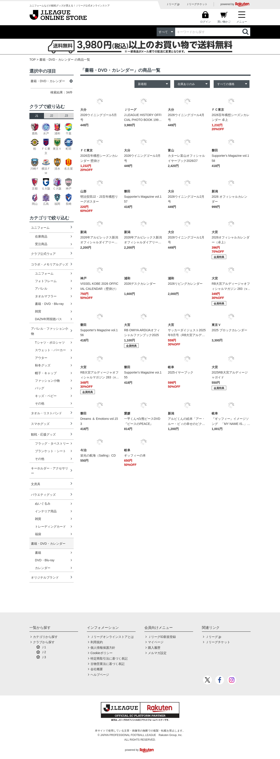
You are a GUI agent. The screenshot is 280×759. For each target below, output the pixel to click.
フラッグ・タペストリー (52, 443)
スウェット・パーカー (50, 350)
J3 (66, 115)
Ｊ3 (43, 657)
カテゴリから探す (45, 637)
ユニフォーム (40, 227)
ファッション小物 (47, 380)
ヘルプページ (99, 674)
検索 (246, 32)
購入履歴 (154, 647)
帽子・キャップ (46, 373)
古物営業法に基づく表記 (107, 664)
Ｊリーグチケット (196, 4)
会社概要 (96, 669)
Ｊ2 (43, 652)
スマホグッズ (40, 424)
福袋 (38, 534)
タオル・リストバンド (46, 413)
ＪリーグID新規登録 (162, 637)
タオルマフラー (46, 296)
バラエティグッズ (43, 494)
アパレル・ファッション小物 (49, 331)
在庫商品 (41, 236)
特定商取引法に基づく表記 (109, 658)
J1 (36, 116)
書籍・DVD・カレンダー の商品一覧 (64, 59)
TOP (32, 59)
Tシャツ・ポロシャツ (50, 342)
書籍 (38, 552)
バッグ (39, 388)
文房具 (35, 484)
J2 (51, 115)
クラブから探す (44, 642)
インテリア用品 (46, 511)
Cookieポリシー (101, 653)
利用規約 (96, 642)
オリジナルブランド (45, 577)
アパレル (41, 288)
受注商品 (41, 244)
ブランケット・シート (50, 451)
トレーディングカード (50, 526)
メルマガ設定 (157, 653)
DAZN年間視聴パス (48, 319)
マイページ (155, 642)
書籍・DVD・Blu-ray (49, 304)
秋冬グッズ (42, 365)
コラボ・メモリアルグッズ (49, 264)
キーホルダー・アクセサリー (49, 471)
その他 (39, 403)
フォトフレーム (46, 281)
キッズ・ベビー (46, 396)
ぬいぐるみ (42, 503)
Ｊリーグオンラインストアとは (112, 637)
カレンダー (42, 568)
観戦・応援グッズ (43, 434)
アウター (41, 358)
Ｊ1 (43, 647)
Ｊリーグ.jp (173, 4)
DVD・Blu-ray (44, 560)
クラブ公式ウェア (43, 254)
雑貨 (38, 311)
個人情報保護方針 (102, 647)
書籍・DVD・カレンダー (48, 543)
